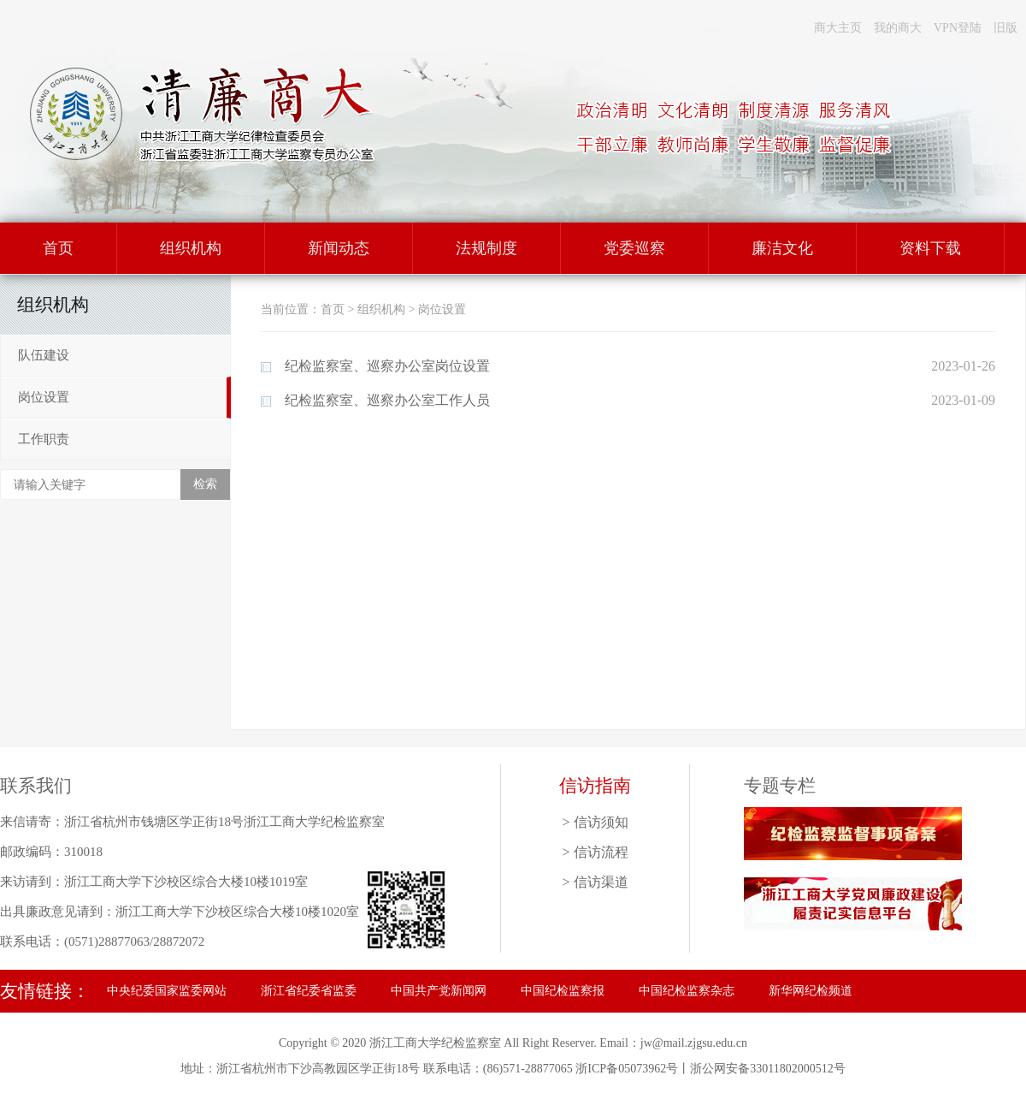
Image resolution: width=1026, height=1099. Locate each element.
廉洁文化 (782, 248)
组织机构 (190, 248)
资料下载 (930, 248)
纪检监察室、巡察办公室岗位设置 (387, 366)
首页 (58, 248)
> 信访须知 (595, 822)
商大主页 (838, 27)
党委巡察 (634, 248)
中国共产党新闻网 (438, 990)
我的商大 (898, 27)
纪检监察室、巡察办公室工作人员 (387, 400)
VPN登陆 (958, 27)
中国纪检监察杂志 (686, 990)
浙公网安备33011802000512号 (767, 1068)
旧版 (1005, 27)
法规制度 (486, 248)
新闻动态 (338, 248)
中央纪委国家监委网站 (167, 990)
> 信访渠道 (595, 882)
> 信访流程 (595, 852)
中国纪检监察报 (562, 990)
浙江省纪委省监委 (309, 990)
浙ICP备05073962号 (626, 1068)
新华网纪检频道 (810, 990)
